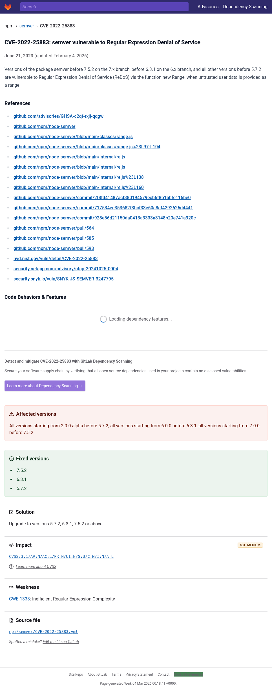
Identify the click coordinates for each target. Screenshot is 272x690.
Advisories (208, 6)
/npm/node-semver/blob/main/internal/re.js (69, 157)
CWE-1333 (19, 599)
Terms (116, 674)
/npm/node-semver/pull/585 (54, 238)
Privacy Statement (139, 674)
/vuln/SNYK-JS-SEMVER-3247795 (64, 279)
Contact (163, 674)
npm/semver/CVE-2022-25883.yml (43, 631)
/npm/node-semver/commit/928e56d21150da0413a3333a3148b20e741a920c (105, 218)
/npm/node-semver (44, 126)
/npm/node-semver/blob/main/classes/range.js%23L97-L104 (87, 146)
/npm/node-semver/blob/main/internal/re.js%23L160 (79, 187)
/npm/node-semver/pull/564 (54, 228)
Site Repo (76, 674)
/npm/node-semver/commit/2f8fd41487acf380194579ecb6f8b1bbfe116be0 (102, 197)
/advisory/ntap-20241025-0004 (66, 268)
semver (26, 26)
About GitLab (97, 674)
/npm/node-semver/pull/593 (54, 248)
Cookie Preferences (188, 674)
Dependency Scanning (245, 6)
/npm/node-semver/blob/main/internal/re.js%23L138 (79, 177)
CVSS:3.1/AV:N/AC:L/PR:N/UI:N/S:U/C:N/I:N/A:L (61, 556)
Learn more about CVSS (36, 566)
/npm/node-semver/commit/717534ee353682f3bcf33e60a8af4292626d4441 (103, 207)
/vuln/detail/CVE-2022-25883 (56, 258)
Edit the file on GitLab (61, 641)
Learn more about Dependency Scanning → (45, 386)
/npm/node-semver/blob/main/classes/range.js (73, 136)
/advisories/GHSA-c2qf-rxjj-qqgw (58, 116)
